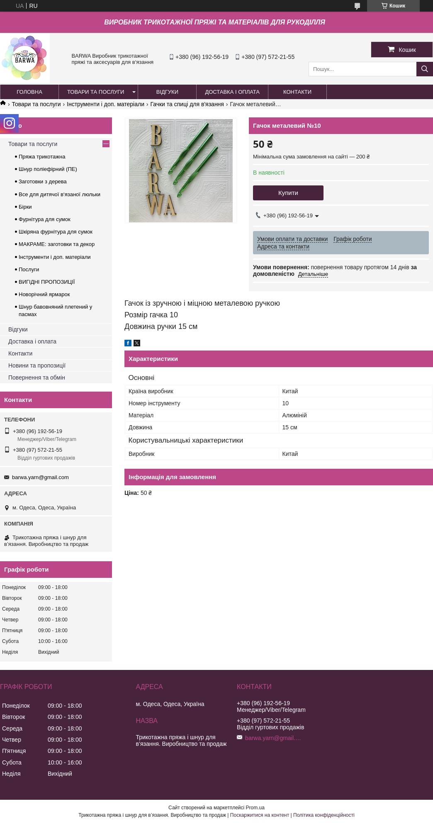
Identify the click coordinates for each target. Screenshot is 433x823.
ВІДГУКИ (167, 92)
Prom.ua (255, 808)
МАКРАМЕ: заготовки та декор (57, 244)
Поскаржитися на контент (259, 815)
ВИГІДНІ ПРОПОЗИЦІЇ (47, 282)
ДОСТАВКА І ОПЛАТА (232, 92)
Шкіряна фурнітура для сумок (55, 232)
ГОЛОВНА (29, 92)
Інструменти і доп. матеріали (105, 104)
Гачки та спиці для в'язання (187, 104)
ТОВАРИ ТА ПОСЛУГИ (95, 92)
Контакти (20, 353)
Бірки (25, 207)
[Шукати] (424, 69)
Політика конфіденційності (324, 815)
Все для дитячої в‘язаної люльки (59, 194)
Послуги (29, 269)
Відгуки (18, 329)
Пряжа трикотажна (42, 156)
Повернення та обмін (36, 377)
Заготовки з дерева (43, 181)
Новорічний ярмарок (44, 294)
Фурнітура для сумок (45, 219)
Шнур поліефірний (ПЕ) (48, 169)
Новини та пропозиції (37, 365)
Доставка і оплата (32, 341)
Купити (288, 192)
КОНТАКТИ (297, 92)
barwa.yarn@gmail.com (40, 477)
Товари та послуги (36, 104)
